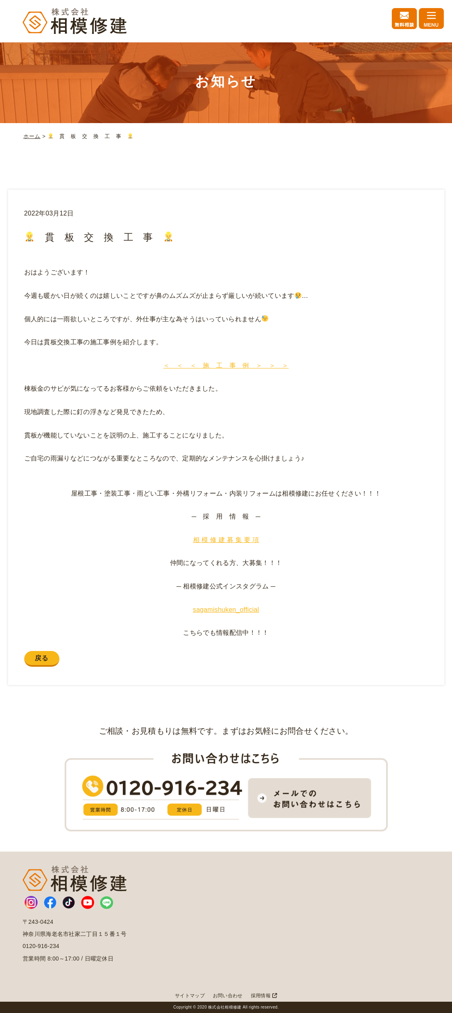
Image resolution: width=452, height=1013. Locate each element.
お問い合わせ (228, 995)
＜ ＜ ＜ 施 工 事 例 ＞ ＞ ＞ (225, 365)
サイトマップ (190, 995)
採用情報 (264, 995)
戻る (42, 658)
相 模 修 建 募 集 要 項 (226, 539)
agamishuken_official (227, 609)
